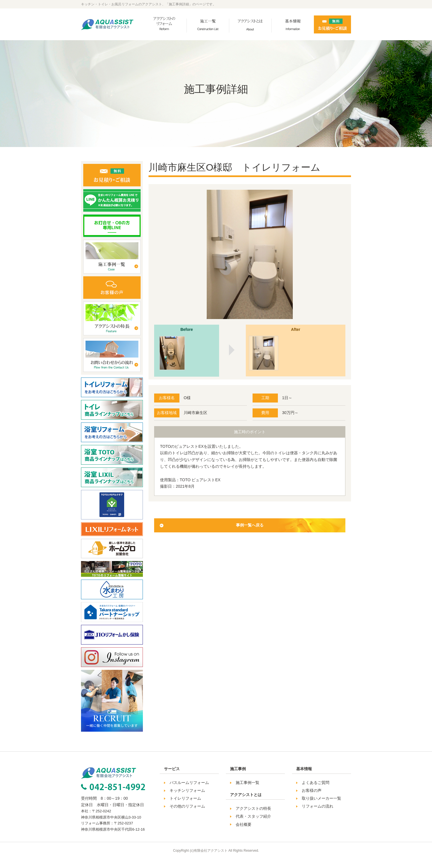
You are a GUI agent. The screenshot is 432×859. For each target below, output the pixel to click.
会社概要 (243, 824)
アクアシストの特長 (253, 808)
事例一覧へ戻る (250, 525)
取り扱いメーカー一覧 (321, 798)
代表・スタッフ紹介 (253, 816)
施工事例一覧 (247, 782)
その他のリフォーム (187, 806)
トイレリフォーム (185, 798)
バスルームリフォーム (189, 782)
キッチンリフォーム (187, 790)
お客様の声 (311, 790)
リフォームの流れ (317, 806)
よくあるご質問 (315, 782)
